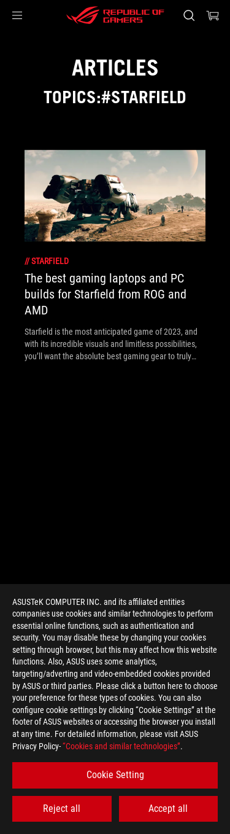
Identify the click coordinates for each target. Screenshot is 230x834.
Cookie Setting (115, 775)
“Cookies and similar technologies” (121, 746)
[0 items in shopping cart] (212, 15)
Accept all (168, 808)
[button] (17, 15)
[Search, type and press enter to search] (188, 15)
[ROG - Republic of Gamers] (115, 15)
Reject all (61, 808)
